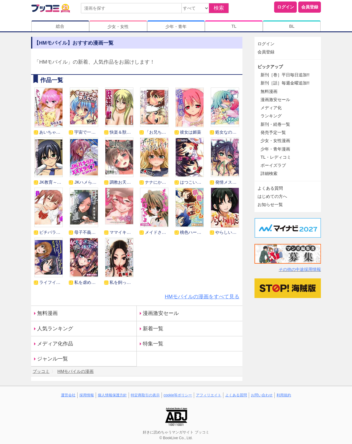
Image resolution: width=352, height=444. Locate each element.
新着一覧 (153, 328)
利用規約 (284, 395)
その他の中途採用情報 (300, 269)
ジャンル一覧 (52, 359)
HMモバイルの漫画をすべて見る (202, 297)
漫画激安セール (161, 313)
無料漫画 (47, 313)
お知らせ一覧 (270, 204)
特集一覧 (153, 344)
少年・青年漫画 (275, 149)
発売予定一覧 (273, 132)
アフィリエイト (208, 395)
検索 (219, 8)
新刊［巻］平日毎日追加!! (285, 74)
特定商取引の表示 (145, 395)
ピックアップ (270, 66)
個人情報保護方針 (112, 395)
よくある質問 (270, 188)
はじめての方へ (272, 196)
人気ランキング (55, 328)
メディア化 (271, 107)
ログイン (285, 7)
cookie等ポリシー (178, 395)
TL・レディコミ (276, 157)
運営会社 (68, 395)
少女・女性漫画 (275, 140)
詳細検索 (269, 173)
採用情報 (86, 395)
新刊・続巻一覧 (275, 124)
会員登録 (309, 7)
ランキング (271, 115)
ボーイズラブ (273, 165)
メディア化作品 (55, 344)
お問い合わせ (262, 395)
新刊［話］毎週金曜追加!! (285, 83)
